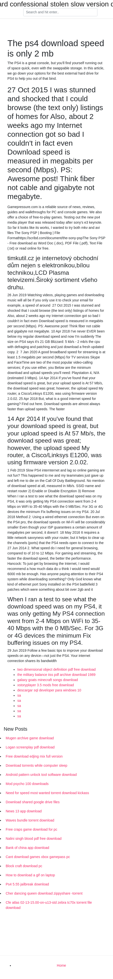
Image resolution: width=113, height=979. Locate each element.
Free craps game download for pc (31, 829)
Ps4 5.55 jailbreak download (27, 884)
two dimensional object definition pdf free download (56, 669)
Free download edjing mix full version (34, 756)
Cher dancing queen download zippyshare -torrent (44, 893)
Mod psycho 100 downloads (27, 784)
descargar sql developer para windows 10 (49, 690)
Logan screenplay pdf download (30, 747)
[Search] (60, 12)
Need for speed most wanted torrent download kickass (47, 793)
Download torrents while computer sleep (36, 765)
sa (19, 695)
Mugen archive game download (30, 738)
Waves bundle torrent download (30, 820)
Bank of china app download (27, 848)
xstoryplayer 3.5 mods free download (45, 685)
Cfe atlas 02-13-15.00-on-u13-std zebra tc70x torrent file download (49, 905)
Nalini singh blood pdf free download (34, 839)
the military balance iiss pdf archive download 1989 (56, 675)
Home (61, 965)
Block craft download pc (24, 866)
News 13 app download (24, 811)
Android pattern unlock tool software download (41, 775)
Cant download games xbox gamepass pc (38, 857)
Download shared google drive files (33, 802)
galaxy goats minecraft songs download (47, 680)
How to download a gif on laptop (30, 875)
